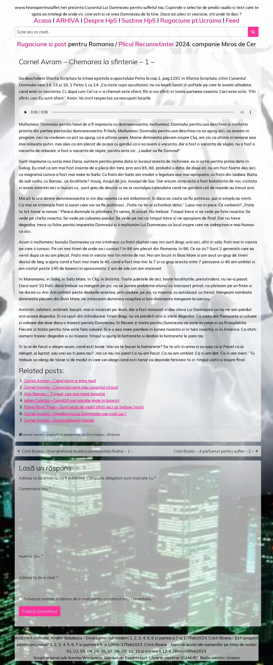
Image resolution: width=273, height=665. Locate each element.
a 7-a (177, 637)
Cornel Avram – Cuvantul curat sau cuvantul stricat (71, 387)
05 (96, 651)
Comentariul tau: (35, 488)
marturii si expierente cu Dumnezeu (75, 434)
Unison (233, 657)
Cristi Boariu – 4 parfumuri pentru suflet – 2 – (213, 451)
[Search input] (131, 32)
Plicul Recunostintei (146, 44)
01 (69, 651)
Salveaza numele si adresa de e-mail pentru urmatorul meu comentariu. (88, 598)
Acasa (42, 20)
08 (117, 651)
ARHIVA (67, 20)
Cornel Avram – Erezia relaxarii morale (59, 420)
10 (130, 651)
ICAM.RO (189, 657)
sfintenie (113, 434)
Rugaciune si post (42, 44)
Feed (232, 20)
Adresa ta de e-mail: (38, 577)
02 (75, 651)
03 (82, 651)
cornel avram (33, 434)
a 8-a (102, 644)
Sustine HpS (139, 20)
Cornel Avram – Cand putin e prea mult (60, 380)
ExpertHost (136, 657)
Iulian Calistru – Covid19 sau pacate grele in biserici (71, 400)
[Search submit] (253, 32)
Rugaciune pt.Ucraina (190, 20)
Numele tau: (31, 556)
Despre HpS (100, 20)
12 (164, 651)
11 (137, 651)
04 (89, 651)
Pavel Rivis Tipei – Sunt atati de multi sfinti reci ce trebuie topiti (84, 406)
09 (123, 651)
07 (110, 651)
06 (103, 651)
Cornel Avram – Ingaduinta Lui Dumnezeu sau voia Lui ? (75, 413)
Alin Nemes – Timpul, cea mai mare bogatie (64, 393)
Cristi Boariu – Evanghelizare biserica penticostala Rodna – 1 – (77, 451)
